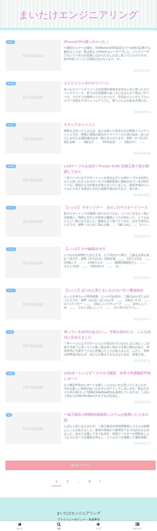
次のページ (80, 465)
